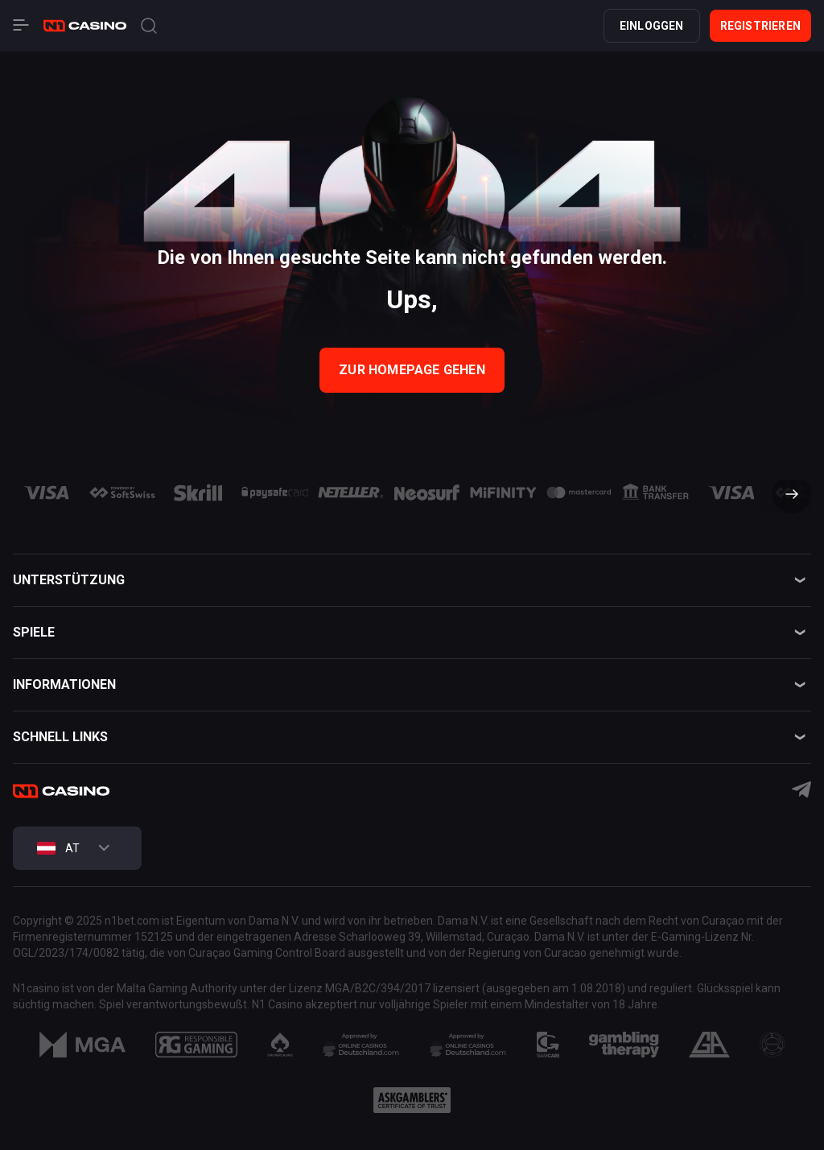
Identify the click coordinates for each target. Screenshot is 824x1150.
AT (58, 848)
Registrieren (760, 25)
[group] (46, 492)
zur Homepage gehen (412, 369)
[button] (785, 496)
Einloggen (652, 25)
